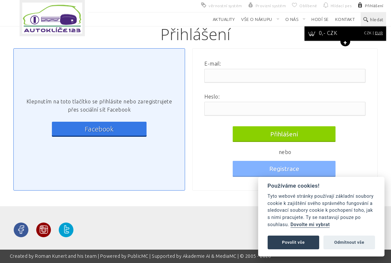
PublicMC (138, 256)
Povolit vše (293, 242)
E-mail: (212, 64)
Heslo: (212, 97)
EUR (379, 33)
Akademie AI (196, 256)
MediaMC (226, 256)
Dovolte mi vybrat (310, 224)
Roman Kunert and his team (66, 256)
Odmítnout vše (349, 242)
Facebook (99, 129)
